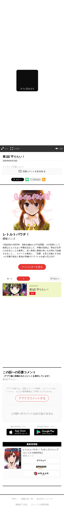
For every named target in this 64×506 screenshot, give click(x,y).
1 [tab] (23, 216)
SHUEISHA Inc (10, 485)
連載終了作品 (21, 378)
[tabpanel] (32, 227)
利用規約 (7, 422)
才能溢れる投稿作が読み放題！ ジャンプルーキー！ (32, 392)
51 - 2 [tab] (9, 216)
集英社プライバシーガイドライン (18, 426)
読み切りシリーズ (44, 373)
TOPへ (15, 373)
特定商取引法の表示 (12, 431)
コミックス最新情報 (40, 378)
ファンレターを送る (32, 204)
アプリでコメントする (32, 272)
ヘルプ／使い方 (10, 416)
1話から (56, 216)
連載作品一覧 (27, 373)
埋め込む (37, 117)
